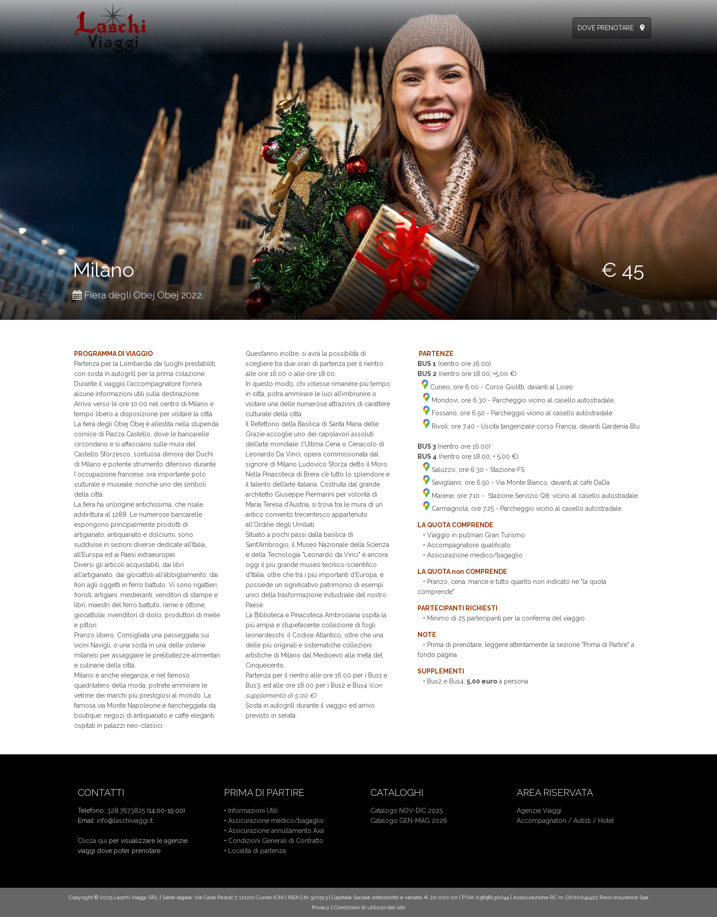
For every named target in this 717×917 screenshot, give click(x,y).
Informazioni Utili (253, 810)
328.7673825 (126, 810)
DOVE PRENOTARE (606, 28)
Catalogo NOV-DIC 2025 (406, 810)
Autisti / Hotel (593, 820)
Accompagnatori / (545, 820)
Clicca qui (92, 840)
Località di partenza (257, 850)
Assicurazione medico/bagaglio (276, 820)
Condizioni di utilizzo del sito (369, 907)
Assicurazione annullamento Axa (276, 830)
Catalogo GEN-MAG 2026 (408, 820)
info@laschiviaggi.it (125, 820)
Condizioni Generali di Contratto (275, 840)
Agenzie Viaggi (539, 810)
